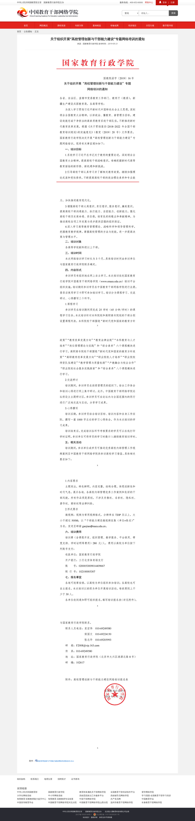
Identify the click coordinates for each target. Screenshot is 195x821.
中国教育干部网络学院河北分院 (62, 802)
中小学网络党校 (55, 795)
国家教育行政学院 (56, 792)
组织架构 (21, 779)
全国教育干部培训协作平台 (122, 792)
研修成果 (114, 25)
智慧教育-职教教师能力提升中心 (31, 798)
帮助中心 (149, 2)
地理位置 (48, 779)
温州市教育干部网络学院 (121, 802)
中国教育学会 (148, 798)
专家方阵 (79, 25)
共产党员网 (115, 798)
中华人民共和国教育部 (27, 792)
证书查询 (75, 779)
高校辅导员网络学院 (119, 795)
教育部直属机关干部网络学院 (92, 792)
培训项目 (132, 25)
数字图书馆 (168, 25)
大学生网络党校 (24, 795)
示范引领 (150, 25)
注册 (172, 2)
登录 (165, 2)
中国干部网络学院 (87, 798)
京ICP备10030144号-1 (84, 814)
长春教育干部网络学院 (152, 802)
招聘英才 (62, 779)
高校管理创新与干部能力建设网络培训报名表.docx (55, 761)
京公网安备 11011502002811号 (106, 814)
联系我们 (35, 779)
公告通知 (28, 31)
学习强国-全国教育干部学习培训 (156, 795)
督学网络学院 (148, 792)
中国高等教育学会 (25, 802)
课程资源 (61, 25)
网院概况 (44, 25)
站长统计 (86, 817)
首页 (26, 25)
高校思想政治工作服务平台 (91, 795)
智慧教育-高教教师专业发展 (60, 798)
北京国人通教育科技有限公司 (115, 811)
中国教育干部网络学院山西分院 (93, 802)
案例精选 (97, 25)
